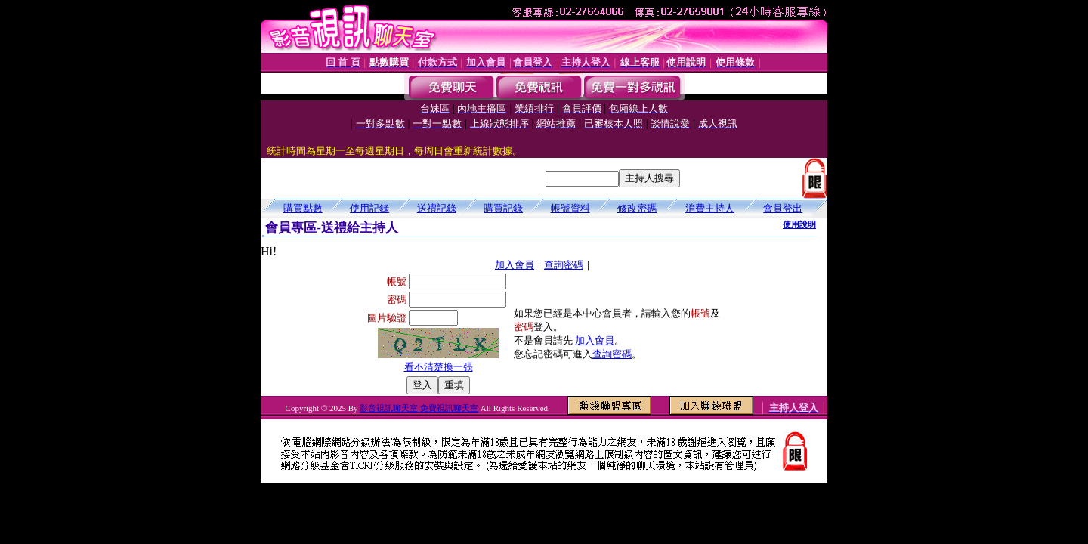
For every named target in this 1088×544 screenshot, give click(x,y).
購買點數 (303, 208)
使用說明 (799, 224)
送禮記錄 (436, 208)
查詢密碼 (563, 264)
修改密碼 (637, 208)
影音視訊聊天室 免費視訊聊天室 (419, 408)
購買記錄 (503, 208)
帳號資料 (570, 208)
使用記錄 (369, 208)
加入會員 (514, 264)
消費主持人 (709, 208)
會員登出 (782, 208)
